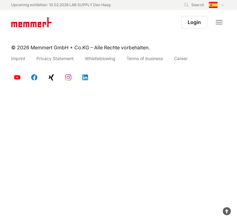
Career (181, 58)
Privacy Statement (55, 58)
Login (194, 22)
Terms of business (145, 58)
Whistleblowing (100, 58)
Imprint (18, 58)
